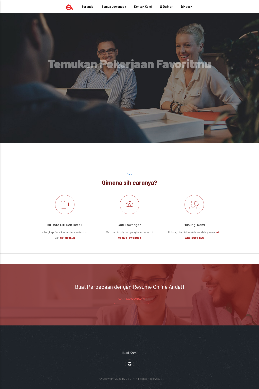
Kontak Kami (143, 6)
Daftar (166, 6)
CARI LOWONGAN (131, 299)
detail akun (67, 237)
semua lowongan (129, 237)
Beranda (87, 6)
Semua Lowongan (114, 6)
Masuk (186, 6)
